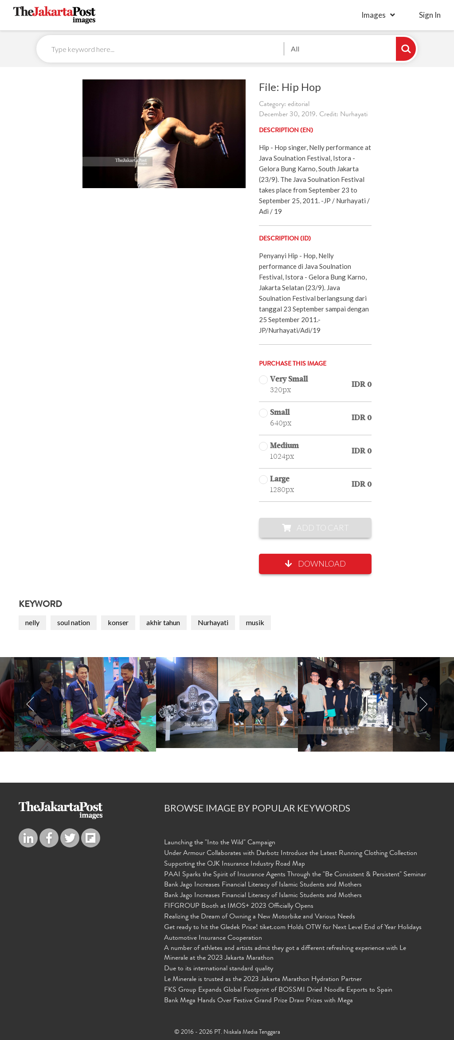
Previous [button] (30, 704)
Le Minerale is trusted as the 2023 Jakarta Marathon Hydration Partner (263, 979)
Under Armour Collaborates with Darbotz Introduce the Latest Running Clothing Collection (290, 853)
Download (315, 563)
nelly (32, 622)
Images (373, 15)
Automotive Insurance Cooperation (213, 938)
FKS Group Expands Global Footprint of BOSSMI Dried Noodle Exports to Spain (278, 990)
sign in (430, 15)
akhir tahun (163, 622)
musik (255, 622)
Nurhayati (213, 622)
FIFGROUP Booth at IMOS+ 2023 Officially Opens (238, 906)
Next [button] (423, 704)
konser (118, 622)
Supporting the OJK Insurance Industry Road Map (234, 864)
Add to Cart (315, 527)
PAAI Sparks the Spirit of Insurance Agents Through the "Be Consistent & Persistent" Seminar (295, 874)
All (295, 48)
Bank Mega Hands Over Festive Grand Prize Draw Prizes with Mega (258, 1001)
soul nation (73, 622)
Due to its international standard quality (218, 969)
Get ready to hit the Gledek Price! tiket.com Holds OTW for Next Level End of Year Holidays (293, 927)
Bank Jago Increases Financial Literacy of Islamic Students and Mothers (263, 885)
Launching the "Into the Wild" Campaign (219, 843)
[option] (227, 702)
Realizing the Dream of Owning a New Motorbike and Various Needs (259, 917)
